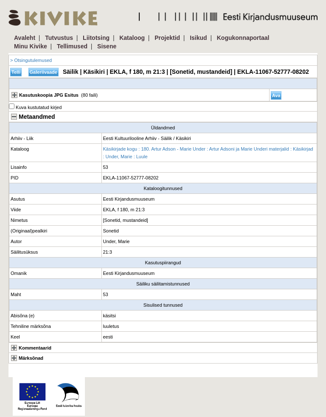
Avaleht (24, 37)
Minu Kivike (30, 46)
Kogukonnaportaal (243, 37)
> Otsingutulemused (31, 60)
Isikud (198, 37)
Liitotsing (96, 37)
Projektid (167, 37)
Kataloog (132, 37)
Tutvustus (59, 37)
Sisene (106, 46)
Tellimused (72, 46)
